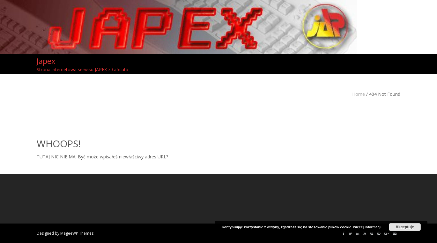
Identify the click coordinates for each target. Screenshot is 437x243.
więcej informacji (367, 227)
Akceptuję (405, 227)
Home (358, 94)
